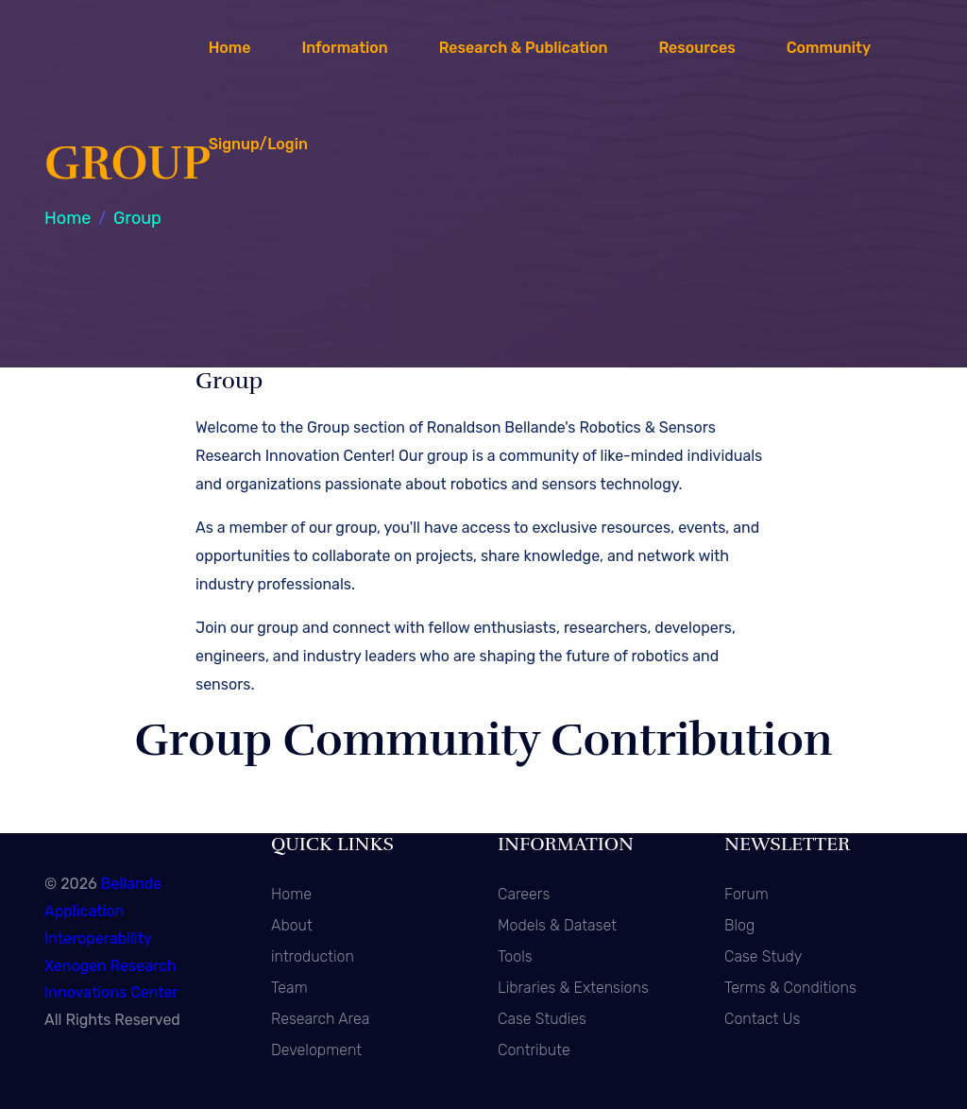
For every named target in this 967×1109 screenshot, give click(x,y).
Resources (696, 48)
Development (316, 1050)
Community (829, 48)
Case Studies (542, 1019)
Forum (746, 894)
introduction (312, 956)
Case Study (763, 956)
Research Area (320, 1019)
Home (230, 48)
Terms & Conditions (790, 988)
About (292, 925)
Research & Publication (523, 48)
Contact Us (762, 1019)
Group (137, 218)
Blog (739, 925)
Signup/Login (258, 144)
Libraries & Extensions (573, 988)
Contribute (534, 1050)
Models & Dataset (557, 925)
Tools (515, 956)
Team (289, 988)
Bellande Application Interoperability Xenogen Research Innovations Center (111, 938)
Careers (524, 894)
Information (344, 48)
